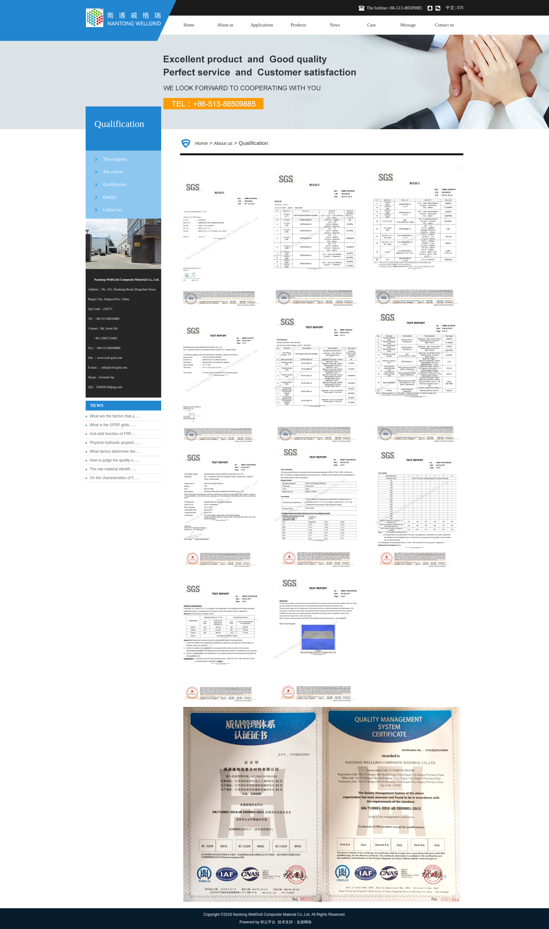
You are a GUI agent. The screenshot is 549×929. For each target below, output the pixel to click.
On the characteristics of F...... (115, 478)
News (335, 25)
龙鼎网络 (304, 922)
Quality (109, 197)
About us (226, 25)
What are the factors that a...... (115, 416)
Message (408, 25)
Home (189, 25)
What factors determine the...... (115, 451)
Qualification (114, 184)
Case (371, 25)
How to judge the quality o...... (114, 460)
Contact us (444, 25)
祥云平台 (267, 922)
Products (298, 25)
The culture (113, 171)
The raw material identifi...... (113, 469)
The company (115, 159)
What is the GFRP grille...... (112, 425)
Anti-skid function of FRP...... (113, 434)
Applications (262, 25)
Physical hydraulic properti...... (115, 442)
